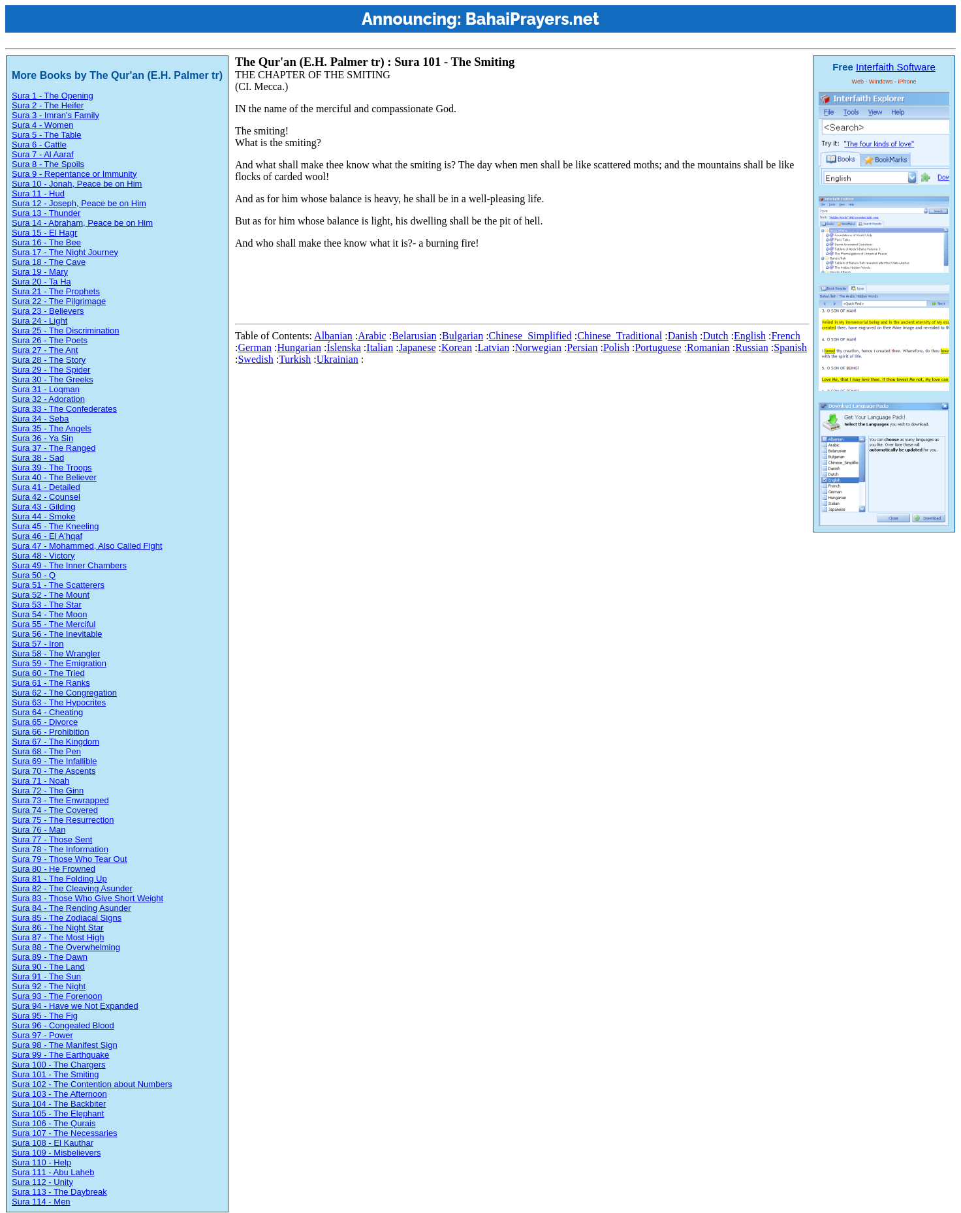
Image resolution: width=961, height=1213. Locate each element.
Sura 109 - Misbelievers (56, 1153)
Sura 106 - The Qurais (53, 1123)
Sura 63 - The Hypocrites (59, 702)
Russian (751, 347)
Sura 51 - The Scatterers (58, 585)
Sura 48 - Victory (43, 555)
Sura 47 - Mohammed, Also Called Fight (87, 546)
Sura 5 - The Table (46, 135)
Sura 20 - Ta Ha (41, 281)
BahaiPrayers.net (532, 19)
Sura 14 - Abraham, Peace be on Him (82, 223)
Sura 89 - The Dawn (49, 957)
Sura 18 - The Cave (49, 262)
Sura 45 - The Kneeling (55, 526)
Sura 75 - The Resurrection (63, 820)
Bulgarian (462, 335)
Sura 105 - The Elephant (58, 1113)
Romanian (708, 347)
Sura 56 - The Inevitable (57, 634)
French (785, 335)
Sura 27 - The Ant (45, 350)
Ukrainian (337, 359)
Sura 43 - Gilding (44, 507)
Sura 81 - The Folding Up (59, 878)
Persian (582, 347)
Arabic (372, 335)
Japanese (417, 347)
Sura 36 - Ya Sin (42, 438)
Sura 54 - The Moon (49, 614)
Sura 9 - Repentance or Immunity (74, 174)
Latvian (493, 347)
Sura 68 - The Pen (46, 751)
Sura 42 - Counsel (46, 497)
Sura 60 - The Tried (48, 673)
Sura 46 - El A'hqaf (47, 536)
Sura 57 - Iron (38, 644)
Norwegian (538, 347)
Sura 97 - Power (42, 1035)
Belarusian (414, 335)
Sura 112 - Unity (42, 1182)
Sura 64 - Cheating (47, 712)
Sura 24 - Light (39, 321)
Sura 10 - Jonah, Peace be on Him (77, 184)
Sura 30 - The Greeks (52, 379)
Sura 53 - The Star (47, 604)
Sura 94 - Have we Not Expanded (75, 1006)
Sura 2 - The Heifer (48, 105)
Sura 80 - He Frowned (53, 869)
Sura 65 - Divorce (45, 722)
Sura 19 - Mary (40, 272)
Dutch (715, 335)
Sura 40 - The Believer (54, 477)
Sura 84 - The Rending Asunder (71, 908)
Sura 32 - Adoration (48, 399)
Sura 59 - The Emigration (59, 663)
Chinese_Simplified (530, 335)
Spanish (790, 347)
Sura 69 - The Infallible (54, 761)
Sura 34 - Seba (40, 418)
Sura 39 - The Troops (52, 467)
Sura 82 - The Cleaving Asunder (72, 888)
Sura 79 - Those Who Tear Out (69, 859)
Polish (616, 347)
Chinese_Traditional (619, 335)
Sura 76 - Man (38, 830)
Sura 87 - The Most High (58, 937)
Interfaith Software (896, 66)
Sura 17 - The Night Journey (65, 252)
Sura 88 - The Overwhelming (66, 947)
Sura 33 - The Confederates (64, 409)
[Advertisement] (472, 289)
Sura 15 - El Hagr (44, 233)
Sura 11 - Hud (38, 193)
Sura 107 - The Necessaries (65, 1133)
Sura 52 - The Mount (50, 595)
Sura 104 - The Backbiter (59, 1104)
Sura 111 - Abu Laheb (53, 1172)
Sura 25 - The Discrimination (65, 330)
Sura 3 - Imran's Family (55, 115)
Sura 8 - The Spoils (48, 164)
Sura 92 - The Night (49, 986)
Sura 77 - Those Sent (52, 839)
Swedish (255, 359)
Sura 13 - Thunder (46, 213)
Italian (379, 347)
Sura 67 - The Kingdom (55, 741)
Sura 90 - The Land (48, 967)
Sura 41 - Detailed (46, 487)
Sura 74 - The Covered (55, 810)
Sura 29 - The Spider (51, 370)
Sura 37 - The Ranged (53, 448)
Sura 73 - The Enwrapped (60, 800)
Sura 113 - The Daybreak (59, 1192)
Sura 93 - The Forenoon (57, 996)
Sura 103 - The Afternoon (59, 1094)
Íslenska (343, 347)
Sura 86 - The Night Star (58, 927)
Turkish (295, 359)
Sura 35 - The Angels (51, 428)
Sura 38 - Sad (38, 458)
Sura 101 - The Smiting (55, 1074)
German (255, 347)
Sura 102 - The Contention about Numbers (92, 1084)
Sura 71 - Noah (40, 781)
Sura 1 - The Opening (52, 95)
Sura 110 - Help (41, 1162)
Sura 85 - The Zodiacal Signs (66, 918)
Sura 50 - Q (33, 575)
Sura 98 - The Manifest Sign (65, 1045)
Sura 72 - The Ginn (48, 790)
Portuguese (658, 347)
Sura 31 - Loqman (46, 389)
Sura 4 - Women (42, 125)
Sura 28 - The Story (49, 360)
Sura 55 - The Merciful (53, 624)
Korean (456, 347)
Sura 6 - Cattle (39, 144)
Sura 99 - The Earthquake (60, 1055)
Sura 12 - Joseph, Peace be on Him (79, 203)
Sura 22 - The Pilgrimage (59, 301)
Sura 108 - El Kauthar (52, 1143)
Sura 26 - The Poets (49, 340)
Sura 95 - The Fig (45, 1016)
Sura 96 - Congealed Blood (63, 1025)
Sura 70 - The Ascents (53, 771)
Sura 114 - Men (41, 1201)
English (750, 335)
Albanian (333, 335)
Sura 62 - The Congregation (64, 693)
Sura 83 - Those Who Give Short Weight (87, 898)
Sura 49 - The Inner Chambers (69, 565)
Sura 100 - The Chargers (59, 1064)
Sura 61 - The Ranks (51, 683)
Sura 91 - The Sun (46, 976)
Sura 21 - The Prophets (56, 291)
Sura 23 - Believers (48, 311)
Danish (682, 335)
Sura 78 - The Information (60, 849)
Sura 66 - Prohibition (50, 732)
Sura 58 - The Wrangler (56, 653)
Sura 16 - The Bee (46, 242)
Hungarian (299, 347)
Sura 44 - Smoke (44, 516)
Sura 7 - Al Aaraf (43, 154)
